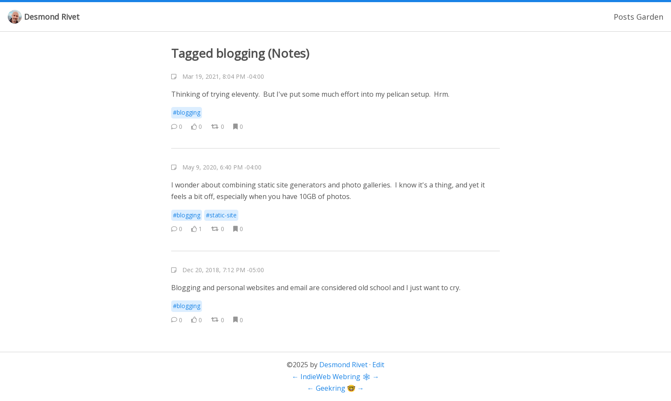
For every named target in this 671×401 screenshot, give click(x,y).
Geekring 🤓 (336, 388)
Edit (378, 364)
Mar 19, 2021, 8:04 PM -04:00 (223, 76)
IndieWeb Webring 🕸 (335, 376)
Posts (624, 17)
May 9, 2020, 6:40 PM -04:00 (221, 167)
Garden (649, 17)
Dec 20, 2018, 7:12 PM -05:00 (223, 270)
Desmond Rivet (52, 17)
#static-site (221, 215)
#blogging (186, 112)
